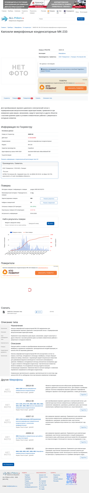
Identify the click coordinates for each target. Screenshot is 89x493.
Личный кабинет (58, 479)
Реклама (43, 11)
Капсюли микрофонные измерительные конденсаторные (29, 406)
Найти (50, 223)
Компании (17, 11)
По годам (41, 489)
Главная (4, 11)
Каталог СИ (42, 475)
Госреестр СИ (25, 12)
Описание (3, 332)
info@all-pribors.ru (12, 486)
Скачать (38, 98)
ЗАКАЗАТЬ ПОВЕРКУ (76, 88)
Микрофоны (16, 379)
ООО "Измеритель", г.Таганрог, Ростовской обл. (72, 57)
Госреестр (7, 98)
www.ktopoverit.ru (80, 83)
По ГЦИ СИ (42, 483)
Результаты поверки (33, 12)
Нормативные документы (4, 351)
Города (27, 481)
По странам (42, 481)
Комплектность (5, 343)
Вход (77, 12)
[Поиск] (56, 19)
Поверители (28, 98)
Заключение (4, 355)
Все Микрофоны (8, 464)
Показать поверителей (49, 202)
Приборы (10, 11)
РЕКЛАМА (85, 79)
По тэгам (41, 487)
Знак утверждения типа (4, 337)
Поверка (17, 98)
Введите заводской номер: (12, 222)
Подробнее (83, 394)
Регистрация (83, 12)
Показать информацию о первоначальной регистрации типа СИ (19, 159)
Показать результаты (49, 198)
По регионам (43, 485)
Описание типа (47, 98)
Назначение (4, 328)
